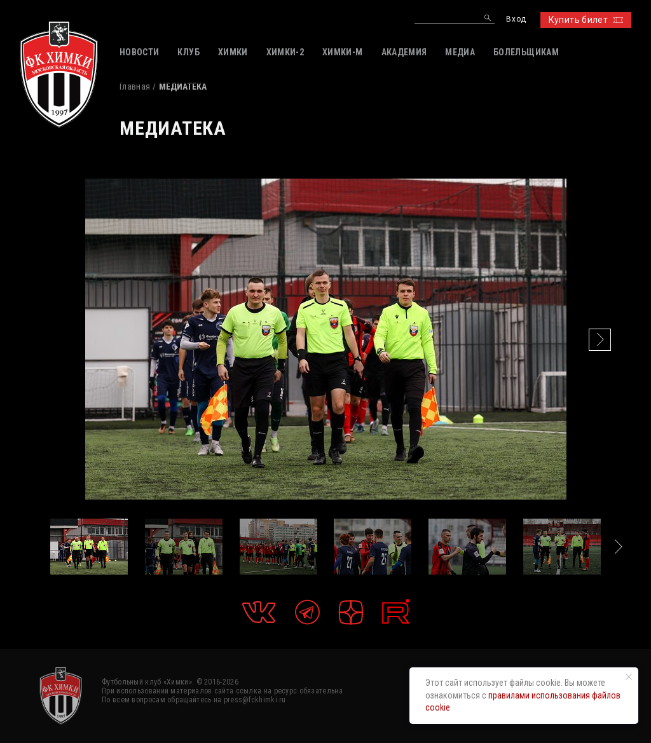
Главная (135, 86)
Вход (516, 19)
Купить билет (586, 20)
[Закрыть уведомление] (628, 677)
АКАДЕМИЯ (404, 52)
